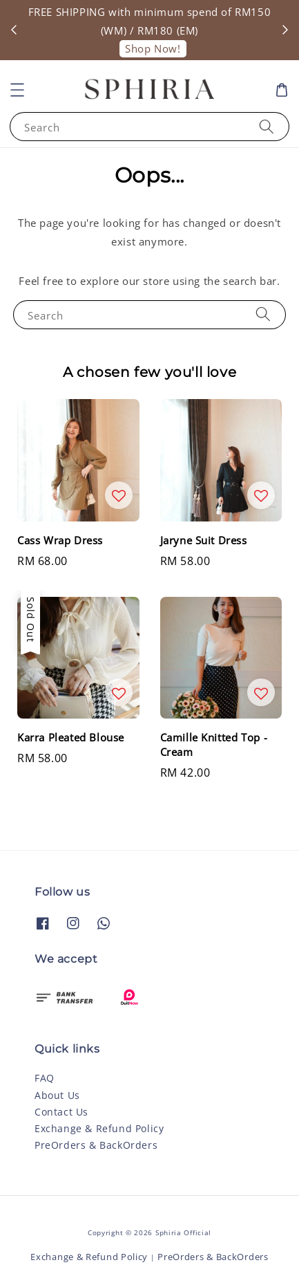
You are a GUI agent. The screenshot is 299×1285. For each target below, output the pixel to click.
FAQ (45, 1077)
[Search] (266, 126)
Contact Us (61, 1111)
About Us (57, 1095)
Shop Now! (152, 48)
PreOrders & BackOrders (96, 1145)
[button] (17, 90)
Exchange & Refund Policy (99, 1128)
